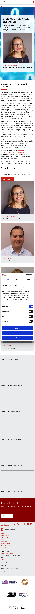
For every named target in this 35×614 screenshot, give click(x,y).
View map (3, 559)
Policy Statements (5, 543)
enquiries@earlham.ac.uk (8, 553)
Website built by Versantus (7, 574)
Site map (6, 525)
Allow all (17, 328)
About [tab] (29, 279)
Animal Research (5, 547)
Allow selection (17, 333)
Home (2, 6)
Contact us (4, 533)
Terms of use (4, 537)
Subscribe (6, 516)
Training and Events (19, 152)
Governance (4, 539)
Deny (17, 337)
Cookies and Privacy (6, 535)
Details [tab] (17, 279)
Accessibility (4, 541)
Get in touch (6, 179)
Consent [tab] (6, 279)
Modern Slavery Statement (7, 545)
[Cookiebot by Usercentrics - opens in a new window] (26, 275)
